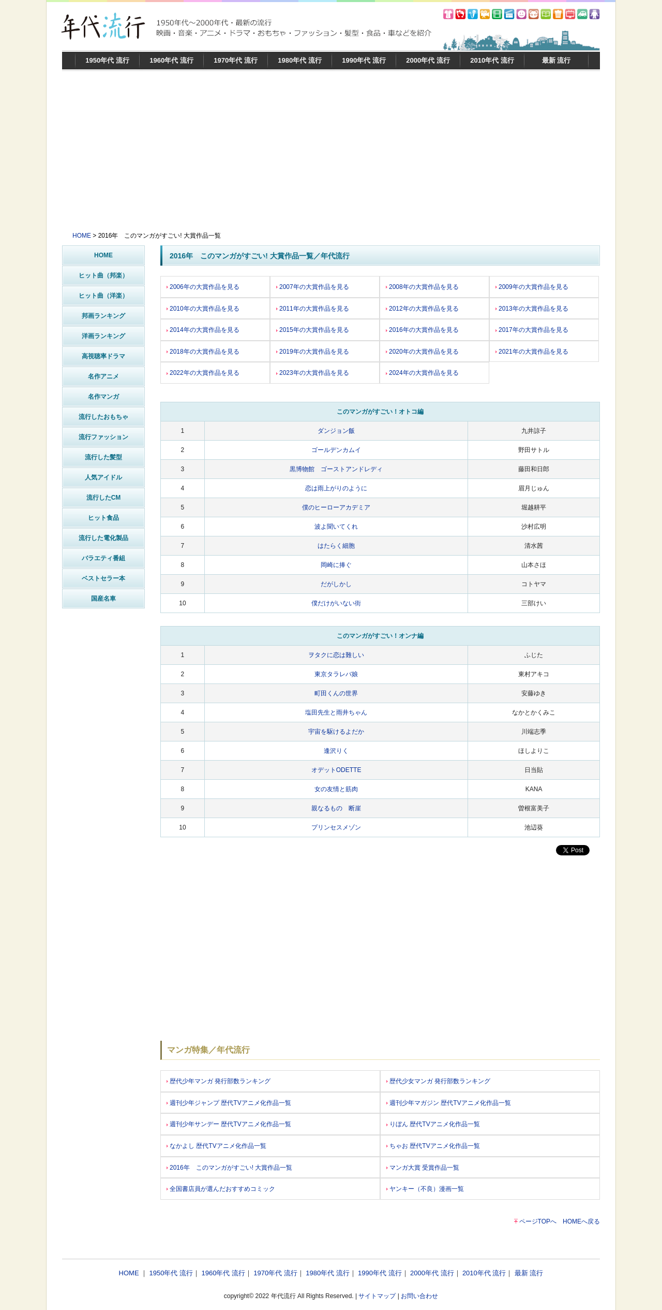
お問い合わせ (419, 1296)
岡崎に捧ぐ (336, 565)
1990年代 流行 (364, 60)
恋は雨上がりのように (336, 488)
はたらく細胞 (336, 545)
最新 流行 (556, 60)
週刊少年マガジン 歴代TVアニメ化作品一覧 (448, 1103)
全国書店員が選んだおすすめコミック (221, 1188)
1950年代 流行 (107, 60)
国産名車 (103, 598)
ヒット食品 (103, 517)
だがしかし (336, 584)
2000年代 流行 (428, 60)
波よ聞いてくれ (336, 526)
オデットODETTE (336, 770)
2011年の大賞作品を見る (312, 308)
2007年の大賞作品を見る (312, 286)
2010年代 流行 (492, 60)
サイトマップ (377, 1296)
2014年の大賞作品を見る (203, 329)
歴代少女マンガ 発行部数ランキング (438, 1081)
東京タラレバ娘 (336, 674)
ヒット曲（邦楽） (103, 275)
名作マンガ (103, 396)
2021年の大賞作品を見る (531, 351)
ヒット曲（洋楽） (103, 295)
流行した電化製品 (103, 538)
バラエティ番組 (103, 558)
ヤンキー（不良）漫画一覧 (425, 1188)
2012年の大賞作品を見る (422, 308)
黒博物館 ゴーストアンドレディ (336, 469)
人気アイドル (103, 477)
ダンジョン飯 (336, 430)
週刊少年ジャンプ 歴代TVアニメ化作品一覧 (229, 1103)
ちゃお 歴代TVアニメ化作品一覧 (433, 1145)
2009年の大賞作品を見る (531, 286)
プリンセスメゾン (336, 827)
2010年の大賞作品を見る (203, 308)
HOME (81, 235)
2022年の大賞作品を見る (203, 372)
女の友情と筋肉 (336, 789)
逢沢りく (336, 750)
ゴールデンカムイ (336, 450)
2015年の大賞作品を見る (312, 329)
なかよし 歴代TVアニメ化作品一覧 (216, 1145)
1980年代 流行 (300, 60)
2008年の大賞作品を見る (422, 286)
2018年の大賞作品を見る (203, 351)
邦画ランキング (103, 315)
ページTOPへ (537, 1221)
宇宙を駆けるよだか (336, 731)
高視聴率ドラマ (103, 356)
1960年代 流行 (171, 60)
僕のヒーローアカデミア (336, 507)
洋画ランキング (103, 336)
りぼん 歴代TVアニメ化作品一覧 (433, 1124)
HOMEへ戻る (581, 1221)
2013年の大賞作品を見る (531, 308)
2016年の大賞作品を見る (422, 329)
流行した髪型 (103, 457)
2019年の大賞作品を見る (312, 351)
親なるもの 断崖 (336, 808)
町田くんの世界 (336, 693)
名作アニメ (103, 376)
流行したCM (103, 497)
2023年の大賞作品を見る (312, 372)
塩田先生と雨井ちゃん (336, 712)
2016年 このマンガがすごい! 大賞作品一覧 (229, 1167)
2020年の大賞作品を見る (422, 351)
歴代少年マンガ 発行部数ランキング (218, 1081)
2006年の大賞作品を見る (203, 286)
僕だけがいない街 (336, 603)
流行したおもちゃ (103, 416)
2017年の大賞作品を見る (531, 329)
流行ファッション (103, 437)
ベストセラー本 (103, 578)
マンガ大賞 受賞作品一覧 (422, 1167)
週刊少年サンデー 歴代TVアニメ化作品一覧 (229, 1124)
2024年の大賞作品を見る (422, 372)
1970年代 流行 (236, 60)
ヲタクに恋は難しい (336, 655)
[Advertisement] (331, 153)
